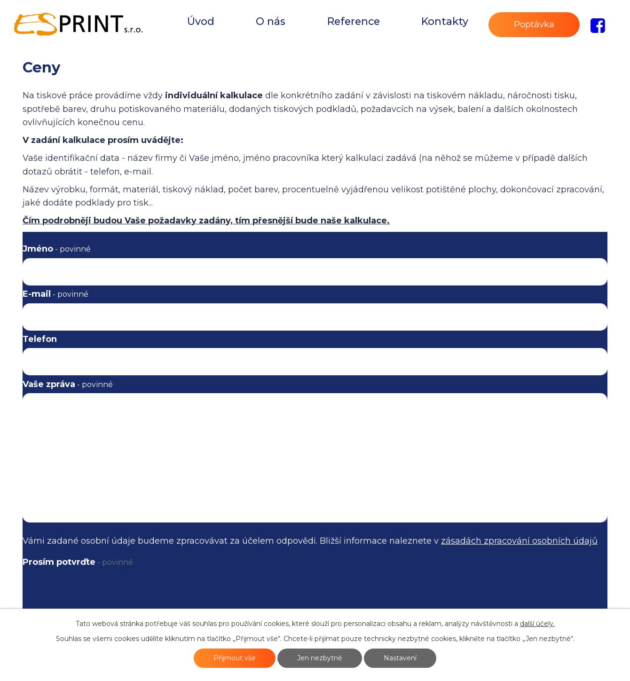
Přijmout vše (234, 658)
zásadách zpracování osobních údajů (519, 541)
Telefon (40, 339)
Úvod (200, 21)
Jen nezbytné (319, 658)
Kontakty (444, 21)
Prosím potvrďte (78, 562)
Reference (353, 21)
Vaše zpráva (68, 384)
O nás (270, 21)
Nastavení (400, 658)
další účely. (537, 623)
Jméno (57, 249)
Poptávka (534, 24)
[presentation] (98, 598)
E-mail (55, 294)
